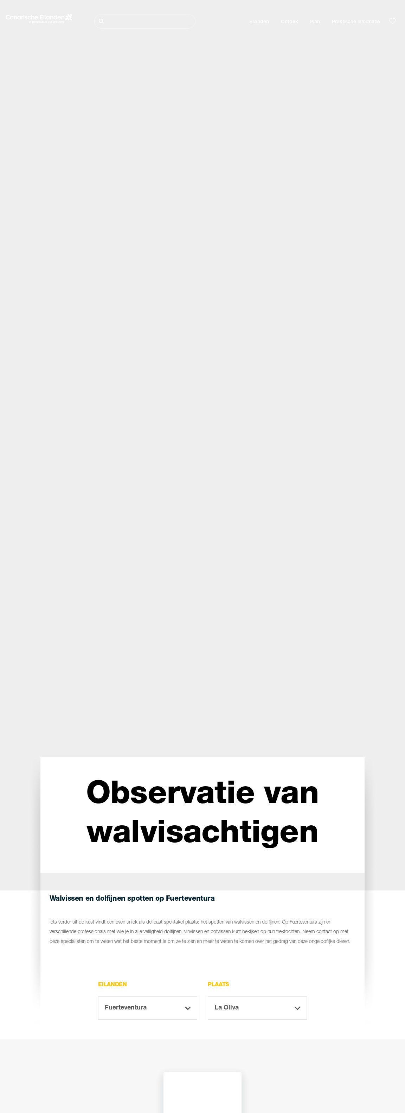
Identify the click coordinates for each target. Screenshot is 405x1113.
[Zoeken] (144, 21)
